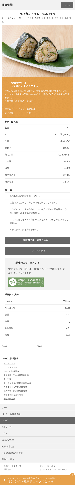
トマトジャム (9, 363)
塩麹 (48, 18)
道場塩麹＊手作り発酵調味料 (16, 375)
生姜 (66, 18)
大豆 (56, 18)
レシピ (26, 18)
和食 (43, 18)
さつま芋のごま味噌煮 (13, 395)
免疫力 (38, 18)
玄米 (61, 18)
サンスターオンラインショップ (53, 469)
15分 (20, 18)
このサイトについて (12, 466)
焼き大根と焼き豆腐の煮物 (15, 391)
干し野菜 (7, 379)
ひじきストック (10, 367)
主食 (32, 18)
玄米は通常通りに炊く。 (29, 196)
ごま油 (8, 161)
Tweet (4, 346)
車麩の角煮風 (9, 399)
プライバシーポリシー (49, 466)
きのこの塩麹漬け (11, 371)
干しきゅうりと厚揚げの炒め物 (17, 383)
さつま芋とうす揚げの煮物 (15, 387)
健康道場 (7, 4)
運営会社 (8, 469)
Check (39, 346)
